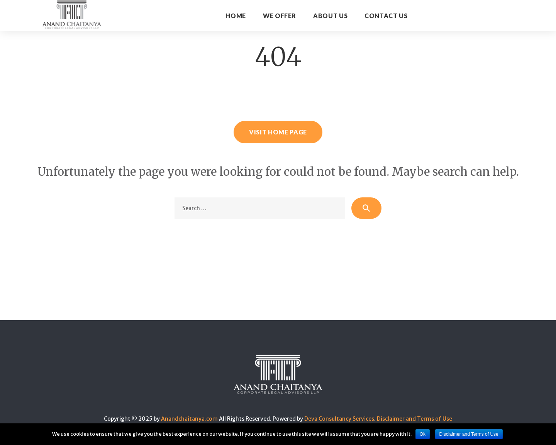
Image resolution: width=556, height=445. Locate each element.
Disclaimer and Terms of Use (414, 418)
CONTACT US (385, 15)
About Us (330, 15)
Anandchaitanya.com (189, 418)
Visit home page (278, 132)
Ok (422, 434)
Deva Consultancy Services (339, 418)
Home (235, 15)
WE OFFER (279, 15)
